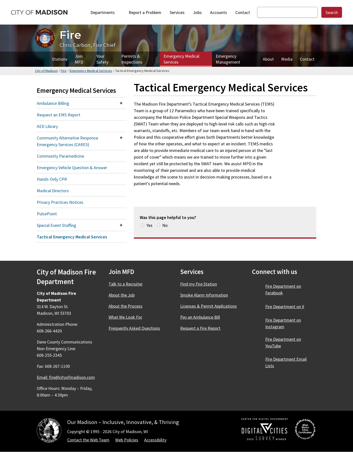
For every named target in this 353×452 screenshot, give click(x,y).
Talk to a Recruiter (126, 284)
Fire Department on (283, 289)
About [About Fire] (268, 59)
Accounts (218, 12)
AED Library (47, 126)
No (165, 225)
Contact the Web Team (88, 440)
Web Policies (126, 440)
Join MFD (79, 59)
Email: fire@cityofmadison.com (66, 377)
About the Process (125, 306)
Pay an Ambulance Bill (200, 317)
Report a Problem (145, 12)
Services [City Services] (177, 12)
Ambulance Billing (53, 103)
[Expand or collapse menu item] (121, 103)
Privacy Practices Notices (60, 202)
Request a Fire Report (200, 328)
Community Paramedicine (60, 156)
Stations (59, 59)
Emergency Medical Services (181, 59)
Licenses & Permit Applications (208, 306)
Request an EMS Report (58, 115)
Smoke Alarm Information (204, 295)
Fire (63, 70)
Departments (105, 12)
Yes (149, 225)
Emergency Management (228, 59)
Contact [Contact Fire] (307, 59)
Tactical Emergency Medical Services (72, 237)
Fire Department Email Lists (286, 362)
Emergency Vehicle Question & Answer (72, 167)
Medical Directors (53, 190)
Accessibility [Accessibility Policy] (155, 440)
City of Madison (46, 70)
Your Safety (102, 59)
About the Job (122, 295)
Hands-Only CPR (52, 179)
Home (41, 59)
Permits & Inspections (131, 59)
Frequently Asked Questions (134, 328)
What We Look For (125, 317)
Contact (242, 12)
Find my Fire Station (198, 284)
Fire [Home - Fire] (70, 34)
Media (286, 59)
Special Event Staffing (56, 225)
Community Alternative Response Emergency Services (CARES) (67, 141)
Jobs (197, 12)
